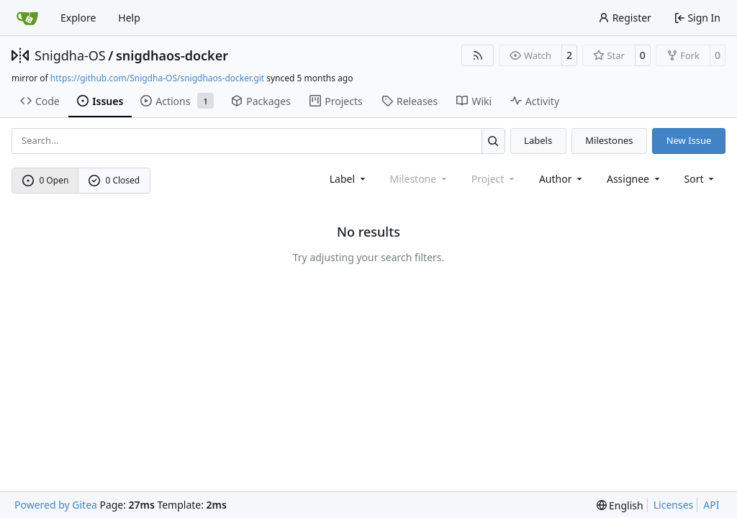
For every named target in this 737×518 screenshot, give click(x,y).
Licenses (674, 505)
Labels (538, 140)
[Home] (27, 18)
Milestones (609, 140)
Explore (78, 17)
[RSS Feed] (477, 55)
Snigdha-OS (70, 55)
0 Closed (114, 180)
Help (129, 17)
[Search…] (493, 140)
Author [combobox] (561, 179)
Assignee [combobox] (634, 179)
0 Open (45, 180)
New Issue (689, 140)
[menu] (700, 179)
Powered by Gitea (55, 505)
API (711, 505)
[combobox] (348, 179)
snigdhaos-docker (172, 55)
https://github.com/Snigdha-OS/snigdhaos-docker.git (157, 78)
